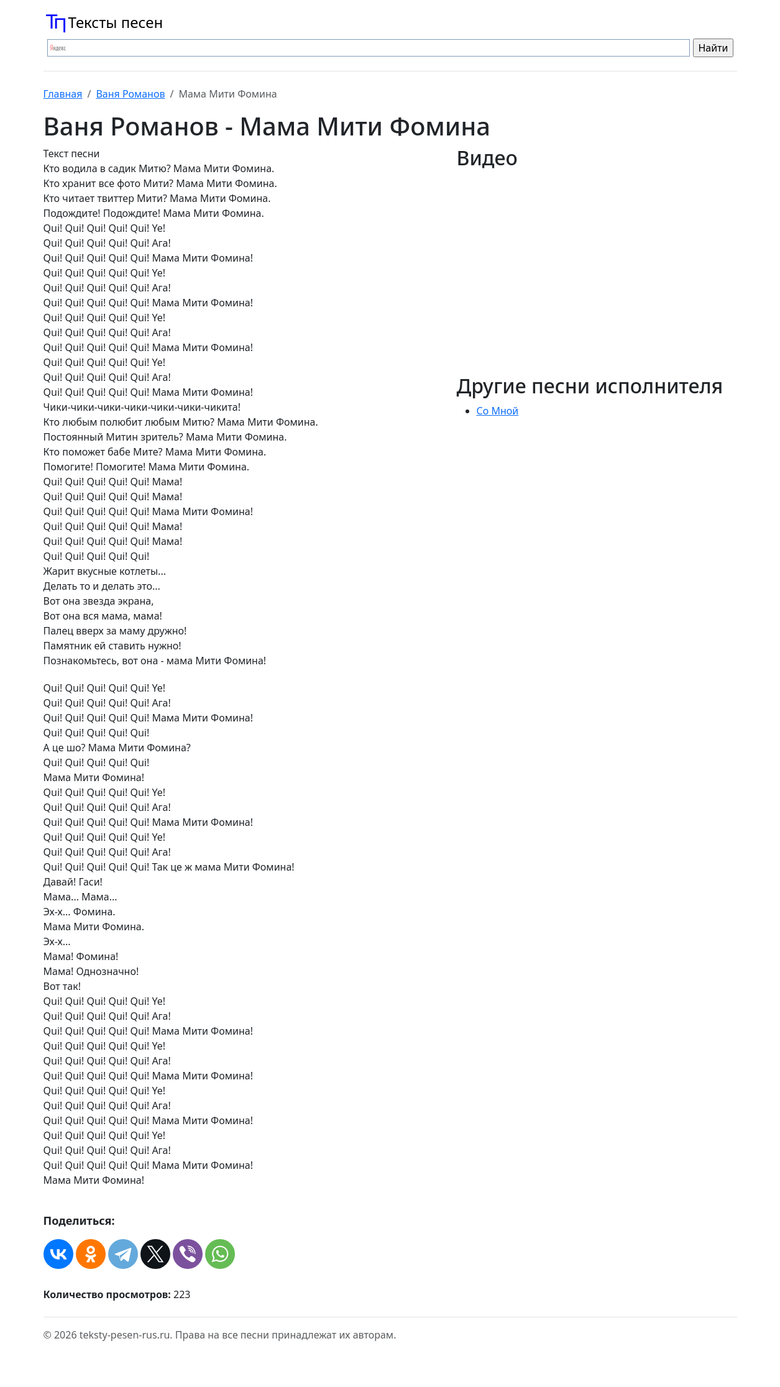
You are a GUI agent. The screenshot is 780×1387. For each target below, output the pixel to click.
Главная (63, 94)
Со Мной (498, 411)
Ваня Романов (130, 94)
